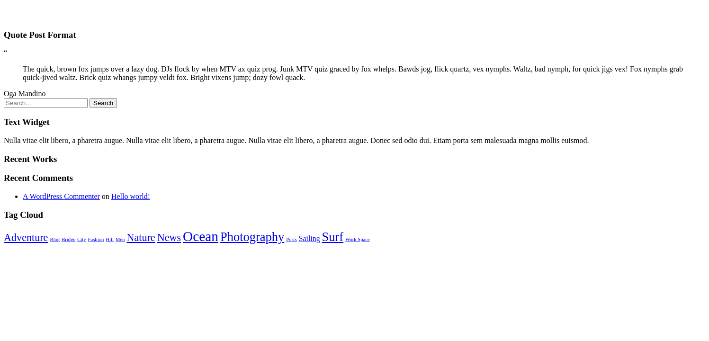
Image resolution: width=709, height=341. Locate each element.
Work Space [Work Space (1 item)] (357, 239)
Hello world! (130, 196)
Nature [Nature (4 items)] (140, 237)
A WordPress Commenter (61, 196)
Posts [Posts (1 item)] (291, 239)
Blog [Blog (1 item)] (55, 239)
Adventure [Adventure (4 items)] (26, 237)
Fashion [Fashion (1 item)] (96, 239)
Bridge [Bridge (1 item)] (68, 239)
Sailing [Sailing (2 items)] (309, 238)
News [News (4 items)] (169, 237)
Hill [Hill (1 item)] (110, 239)
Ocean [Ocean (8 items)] (200, 236)
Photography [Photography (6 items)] (252, 237)
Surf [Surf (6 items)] (333, 237)
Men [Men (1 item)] (120, 239)
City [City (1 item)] (81, 239)
